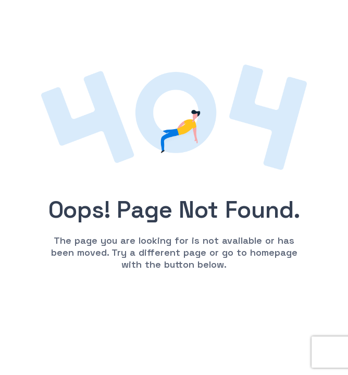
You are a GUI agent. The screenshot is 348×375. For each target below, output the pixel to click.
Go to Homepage (174, 297)
